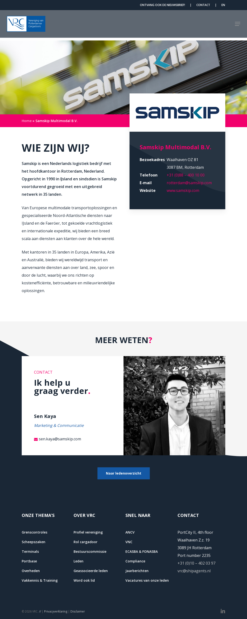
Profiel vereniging (88, 532)
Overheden (31, 570)
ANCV (130, 532)
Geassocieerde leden (91, 570)
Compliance (135, 561)
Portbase (29, 561)
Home (27, 120)
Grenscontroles (34, 532)
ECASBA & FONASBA (141, 551)
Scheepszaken (33, 542)
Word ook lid (84, 580)
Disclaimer (77, 611)
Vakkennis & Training (40, 580)
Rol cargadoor (85, 542)
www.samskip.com (183, 190)
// (40, 611)
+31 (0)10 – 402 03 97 (196, 563)
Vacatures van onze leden (147, 580)
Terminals (30, 551)
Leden (78, 561)
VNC (128, 542)
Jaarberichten (137, 570)
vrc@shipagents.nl (194, 570)
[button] (237, 25)
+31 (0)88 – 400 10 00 (186, 175)
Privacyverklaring (55, 611)
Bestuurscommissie (90, 551)
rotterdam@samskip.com (189, 182)
